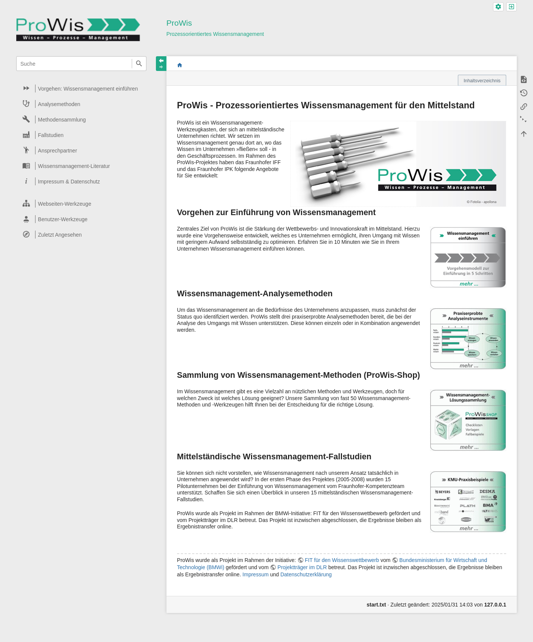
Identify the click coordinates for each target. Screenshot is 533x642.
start (179, 65)
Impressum (255, 574)
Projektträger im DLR (302, 567)
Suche (139, 64)
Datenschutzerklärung (306, 574)
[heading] (81, 88)
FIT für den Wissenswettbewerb (342, 560)
